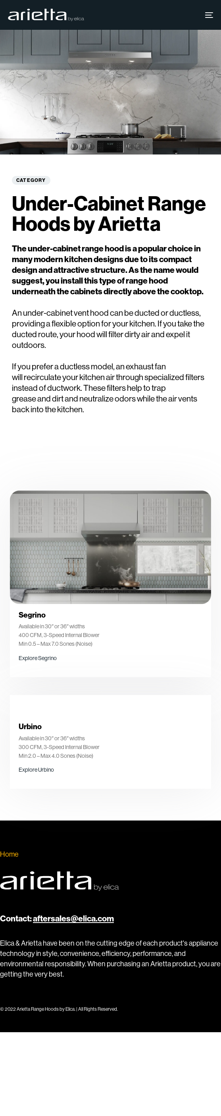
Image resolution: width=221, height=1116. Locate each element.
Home (9, 854)
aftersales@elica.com (73, 918)
